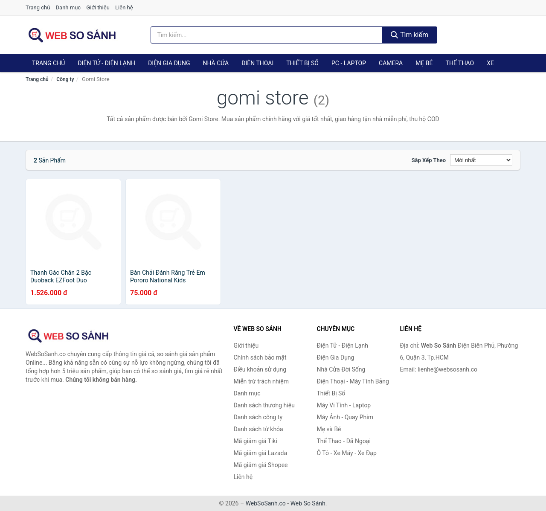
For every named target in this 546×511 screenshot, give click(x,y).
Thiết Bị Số (302, 63)
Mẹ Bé (424, 63)
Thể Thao (460, 63)
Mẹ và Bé (329, 429)
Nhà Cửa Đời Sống (341, 369)
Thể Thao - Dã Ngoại (344, 441)
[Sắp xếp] (481, 159)
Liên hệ (124, 7)
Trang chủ (38, 7)
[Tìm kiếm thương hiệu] (267, 35)
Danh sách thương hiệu (264, 405)
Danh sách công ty (258, 417)
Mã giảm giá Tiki (255, 441)
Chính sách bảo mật (260, 357)
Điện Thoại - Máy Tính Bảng (353, 381)
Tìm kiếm (409, 35)
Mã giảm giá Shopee (261, 465)
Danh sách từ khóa (258, 429)
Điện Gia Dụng (169, 63)
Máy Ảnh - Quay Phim (345, 417)
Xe (490, 63)
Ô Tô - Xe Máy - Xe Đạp (347, 453)
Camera (391, 63)
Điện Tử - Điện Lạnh (106, 63)
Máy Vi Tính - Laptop (344, 405)
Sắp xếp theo (429, 160)
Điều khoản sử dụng (260, 369)
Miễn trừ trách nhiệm (261, 381)
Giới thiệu (97, 7)
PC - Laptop (348, 63)
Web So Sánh (307, 503)
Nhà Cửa (216, 63)
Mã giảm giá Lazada (261, 453)
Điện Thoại (257, 63)
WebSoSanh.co (266, 503)
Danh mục (68, 7)
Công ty (65, 79)
